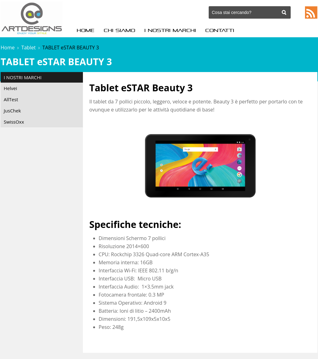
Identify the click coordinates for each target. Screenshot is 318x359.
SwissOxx (14, 122)
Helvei (10, 88)
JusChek (12, 110)
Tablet (28, 47)
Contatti (219, 30)
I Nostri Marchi (170, 30)
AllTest (11, 99)
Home (85, 30)
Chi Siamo (119, 30)
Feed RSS (311, 12)
